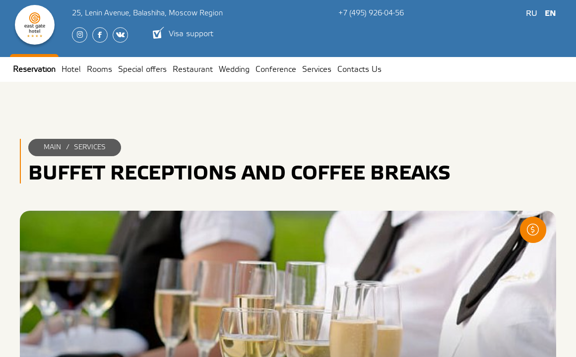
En (550, 13)
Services (316, 69)
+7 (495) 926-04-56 (371, 13)
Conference (276, 69)
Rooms (99, 69)
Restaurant (193, 69)
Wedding (234, 69)
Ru (531, 13)
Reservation (34, 69)
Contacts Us (359, 69)
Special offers (142, 69)
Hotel (71, 69)
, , (147, 13)
